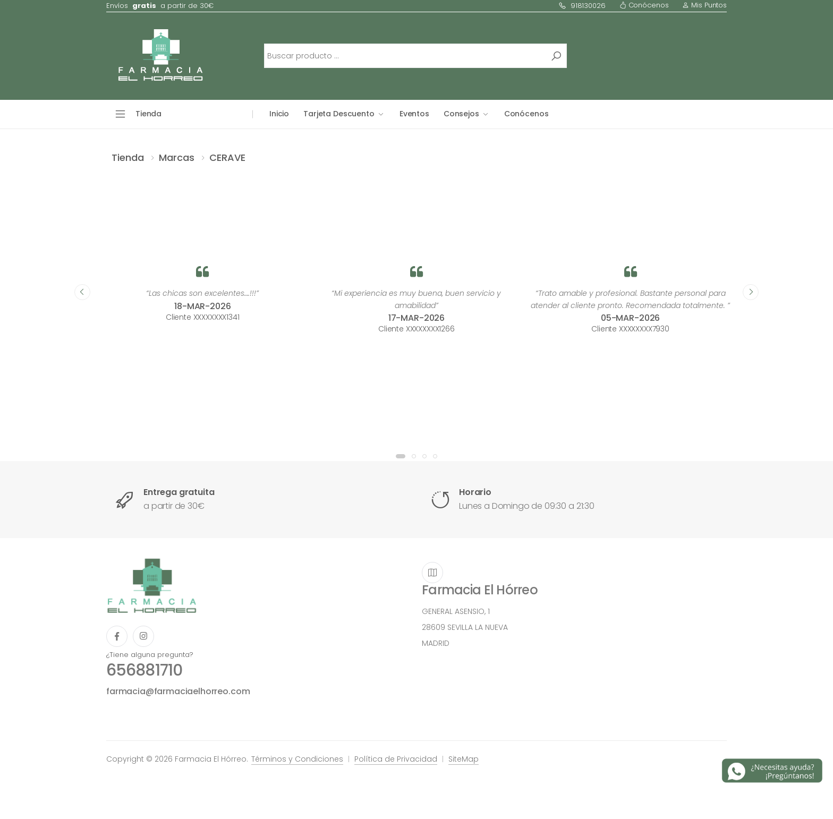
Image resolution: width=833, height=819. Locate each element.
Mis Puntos (704, 5)
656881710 (144, 670)
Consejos (461, 113)
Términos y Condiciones (297, 759)
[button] (401, 456)
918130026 (582, 6)
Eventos (414, 113)
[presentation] (82, 292)
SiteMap (463, 759)
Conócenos (644, 5)
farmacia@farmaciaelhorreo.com (178, 691)
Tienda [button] (148, 113)
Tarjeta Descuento (339, 113)
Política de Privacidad (395, 759)
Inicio (279, 113)
